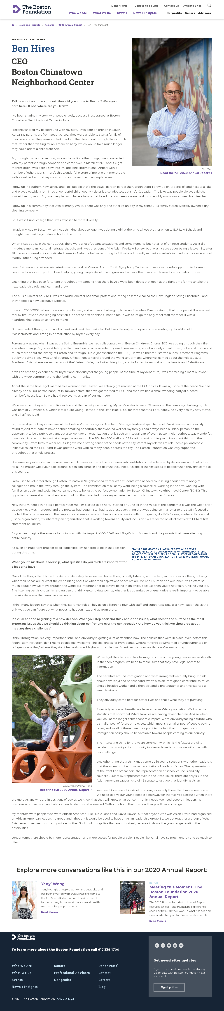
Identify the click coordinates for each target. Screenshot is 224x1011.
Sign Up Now (169, 987)
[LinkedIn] (163, 946)
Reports (49, 25)
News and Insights (29, 25)
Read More (48, 912)
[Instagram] (175, 946)
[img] (209, 5)
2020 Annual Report (70, 25)
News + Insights (144, 13)
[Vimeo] (181, 946)
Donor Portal (119, 5)
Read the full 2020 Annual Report (185, 173)
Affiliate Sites (192, 5)
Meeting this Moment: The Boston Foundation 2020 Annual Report (175, 892)
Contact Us (171, 5)
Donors (190, 13)
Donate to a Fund (146, 5)
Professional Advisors (72, 973)
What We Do (102, 13)
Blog (102, 987)
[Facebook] (157, 946)
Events (122, 13)
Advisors (204, 13)
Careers (104, 980)
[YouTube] (169, 946)
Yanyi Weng (53, 884)
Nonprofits (174, 13)
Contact (104, 973)
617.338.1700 (108, 949)
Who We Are (78, 13)
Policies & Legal (65, 999)
